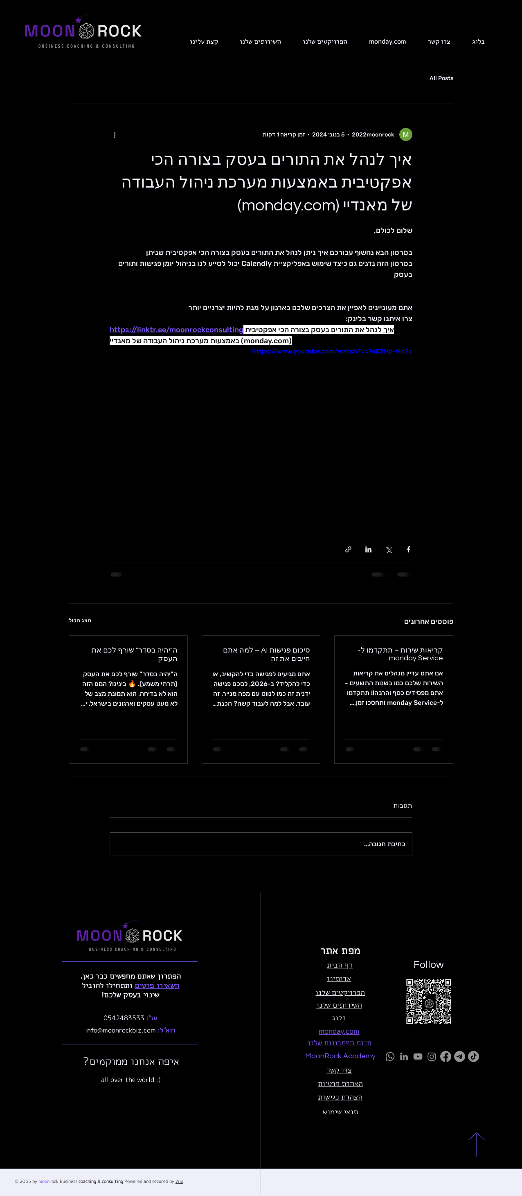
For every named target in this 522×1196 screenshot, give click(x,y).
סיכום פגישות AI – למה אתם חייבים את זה (266, 654)
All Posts (441, 78)
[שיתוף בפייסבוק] (408, 549)
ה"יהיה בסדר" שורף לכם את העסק (135, 654)
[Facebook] (445, 1056)
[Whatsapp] (390, 1056)
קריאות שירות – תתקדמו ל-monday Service (400, 654)
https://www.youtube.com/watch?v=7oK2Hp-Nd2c (332, 351)
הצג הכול (80, 620)
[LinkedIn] (404, 1056)
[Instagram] (431, 1056)
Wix (179, 1181)
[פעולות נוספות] (114, 134)
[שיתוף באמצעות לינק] (348, 549)
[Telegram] (459, 1056)
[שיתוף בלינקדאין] (368, 549)
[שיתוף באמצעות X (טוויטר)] (388, 549)
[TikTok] (473, 1056)
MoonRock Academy (340, 1056)
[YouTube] (417, 1056)
